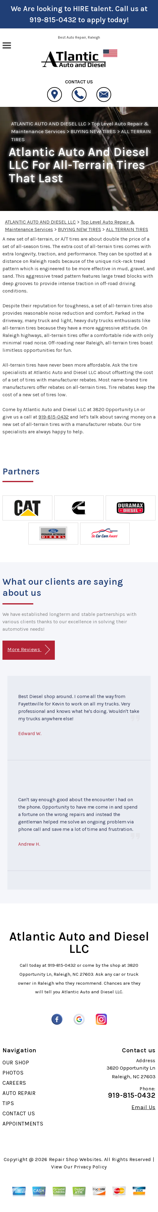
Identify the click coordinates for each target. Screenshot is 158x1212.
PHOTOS (12, 1072)
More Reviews (28, 650)
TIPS (8, 1103)
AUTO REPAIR (19, 1093)
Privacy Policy (90, 1167)
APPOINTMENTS (22, 1123)
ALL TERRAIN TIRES (127, 229)
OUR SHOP (15, 1062)
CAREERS (14, 1082)
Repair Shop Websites (75, 1159)
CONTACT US (18, 1113)
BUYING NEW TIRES (93, 131)
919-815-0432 (52, 19)
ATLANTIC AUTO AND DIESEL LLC (48, 123)
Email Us (144, 1107)
